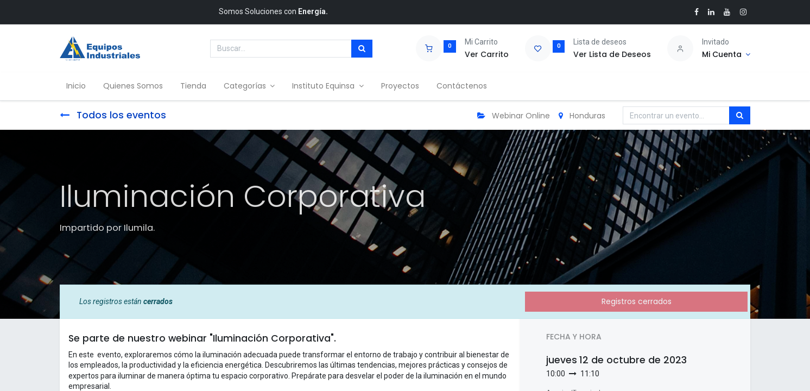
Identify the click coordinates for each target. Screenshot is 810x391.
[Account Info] (726, 54)
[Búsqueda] (361, 49)
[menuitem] (78, 86)
